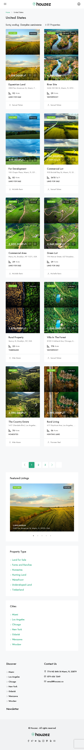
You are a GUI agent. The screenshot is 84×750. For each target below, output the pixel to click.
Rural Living (53, 421)
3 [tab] (43, 536)
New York (17, 629)
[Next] (52, 465)
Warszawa (17, 639)
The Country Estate (19, 421)
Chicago (16, 624)
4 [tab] (47, 536)
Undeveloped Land (22, 584)
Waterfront (17, 579)
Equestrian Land (17, 84)
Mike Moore (16, 358)
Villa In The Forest (56, 337)
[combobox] (33, 25)
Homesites (17, 569)
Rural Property (16, 337)
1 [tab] (34, 536)
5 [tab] (52, 536)
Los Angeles (18, 619)
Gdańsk (16, 634)
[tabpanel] (42, 507)
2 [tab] (39, 536)
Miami (15, 614)
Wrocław (16, 644)
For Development (17, 168)
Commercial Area (17, 253)
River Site (52, 84)
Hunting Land (19, 574)
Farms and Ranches (22, 564)
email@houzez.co (55, 681)
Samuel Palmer (17, 105)
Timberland (18, 589)
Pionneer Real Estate (58, 442)
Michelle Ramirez (18, 189)
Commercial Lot (55, 168)
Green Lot (52, 253)
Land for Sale (19, 560)
